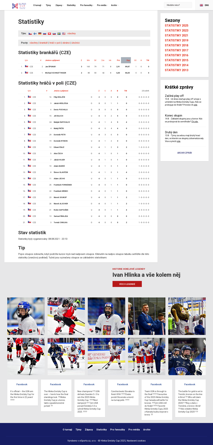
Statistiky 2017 (176, 50)
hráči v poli (55, 42)
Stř (95, 60)
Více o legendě (127, 284)
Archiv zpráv (184, 153)
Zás (102, 60)
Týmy (78, 429)
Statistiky (101, 429)
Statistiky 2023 (176, 30)
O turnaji (67, 429)
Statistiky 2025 (176, 25)
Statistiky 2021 (176, 35)
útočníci (76, 42)
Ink (110, 60)
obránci (66, 42)
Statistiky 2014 (176, 65)
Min (88, 60)
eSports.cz (85, 440)
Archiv (146, 429)
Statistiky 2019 (176, 40)
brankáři (44, 42)
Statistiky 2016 (176, 55)
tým (26, 60)
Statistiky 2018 (176, 45)
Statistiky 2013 (176, 70)
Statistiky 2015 (176, 60)
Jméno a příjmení (52, 60)
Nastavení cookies (136, 440)
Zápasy (89, 429)
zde (195, 105)
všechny (71, 33)
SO (135, 60)
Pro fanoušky (117, 429)
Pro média (134, 429)
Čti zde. (194, 121)
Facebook (21, 384)
